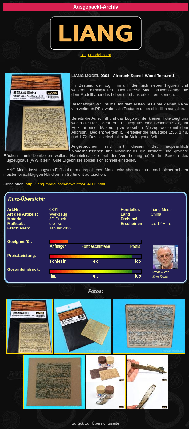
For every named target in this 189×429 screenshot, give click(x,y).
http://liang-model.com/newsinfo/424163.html (65, 184)
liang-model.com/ (96, 54)
